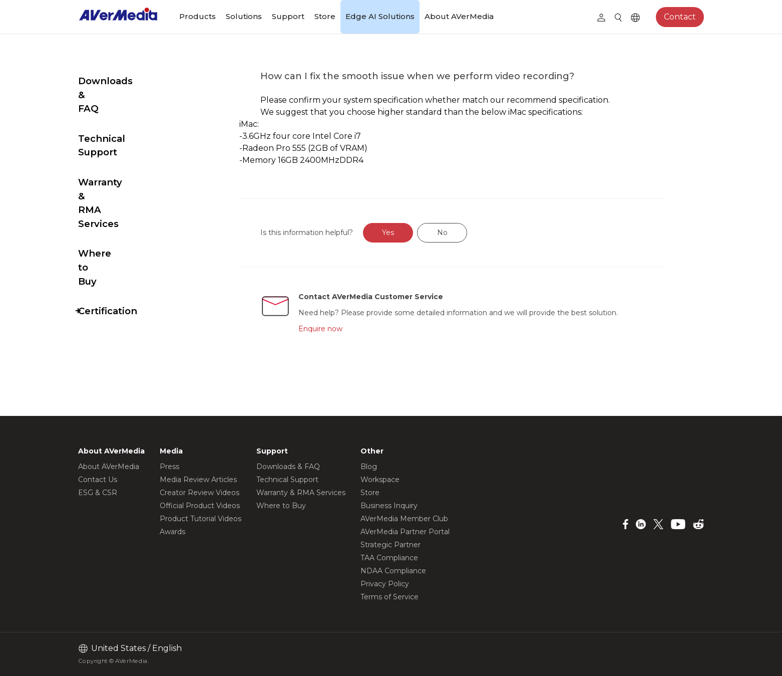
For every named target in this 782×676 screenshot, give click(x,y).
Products (197, 16)
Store (324, 16)
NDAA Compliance (393, 570)
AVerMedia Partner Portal (405, 531)
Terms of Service (389, 596)
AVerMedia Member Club (404, 518)
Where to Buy (111, 184)
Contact (680, 17)
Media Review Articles (198, 479)
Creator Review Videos (199, 492)
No (466, 232)
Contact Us (97, 479)
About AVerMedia (459, 16)
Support (288, 16)
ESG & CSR (97, 492)
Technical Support (122, 111)
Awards (172, 531)
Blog (368, 466)
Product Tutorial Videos (200, 518)
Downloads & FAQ (121, 81)
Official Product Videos (200, 505)
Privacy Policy (384, 583)
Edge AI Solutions (380, 16)
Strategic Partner (390, 544)
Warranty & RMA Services (117, 147)
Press (169, 466)
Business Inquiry (389, 505)
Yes (412, 232)
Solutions (244, 16)
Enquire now (344, 328)
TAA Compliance (389, 557)
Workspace (380, 479)
